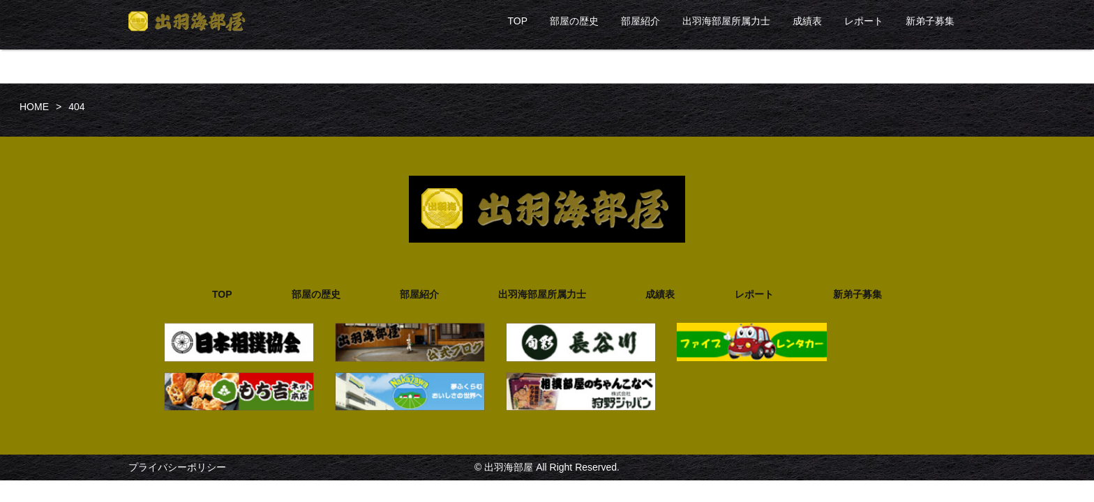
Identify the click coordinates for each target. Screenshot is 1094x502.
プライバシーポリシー (177, 467)
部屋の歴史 (574, 20)
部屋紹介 (640, 20)
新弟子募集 (930, 20)
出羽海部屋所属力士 (726, 20)
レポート (863, 20)
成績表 (807, 20)
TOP (517, 20)
